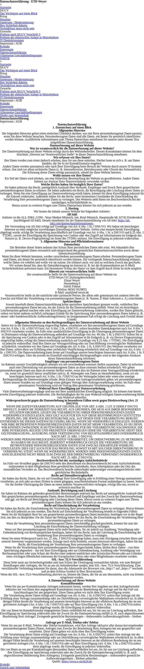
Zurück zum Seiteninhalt (15, 667)
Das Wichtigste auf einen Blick (18, 13)
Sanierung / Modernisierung (17, 22)
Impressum (6, 49)
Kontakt (5, 46)
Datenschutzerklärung (13, 52)
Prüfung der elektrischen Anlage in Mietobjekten (29, 37)
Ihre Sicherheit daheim (13, 25)
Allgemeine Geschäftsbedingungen (21, 55)
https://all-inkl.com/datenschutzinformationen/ (90, 222)
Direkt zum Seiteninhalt (14, 115)
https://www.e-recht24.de (77, 661)
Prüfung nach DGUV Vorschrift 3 (20, 34)
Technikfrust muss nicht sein (17, 28)
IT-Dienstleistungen (12, 40)
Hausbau (5, 19)
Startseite (5, 7)
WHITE (5, 58)
